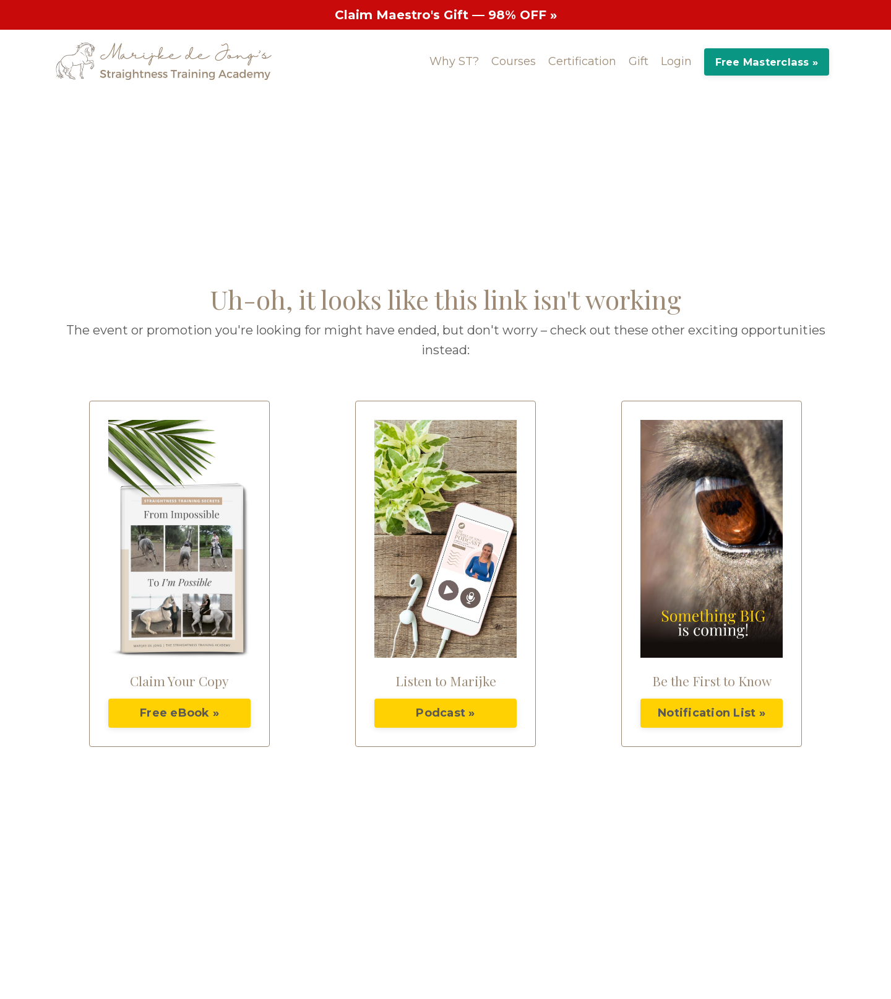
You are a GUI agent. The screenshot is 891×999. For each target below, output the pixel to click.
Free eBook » (179, 713)
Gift (638, 61)
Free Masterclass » (767, 62)
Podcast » (445, 713)
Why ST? (454, 61)
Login (676, 61)
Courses (513, 61)
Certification (582, 61)
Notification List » (711, 713)
